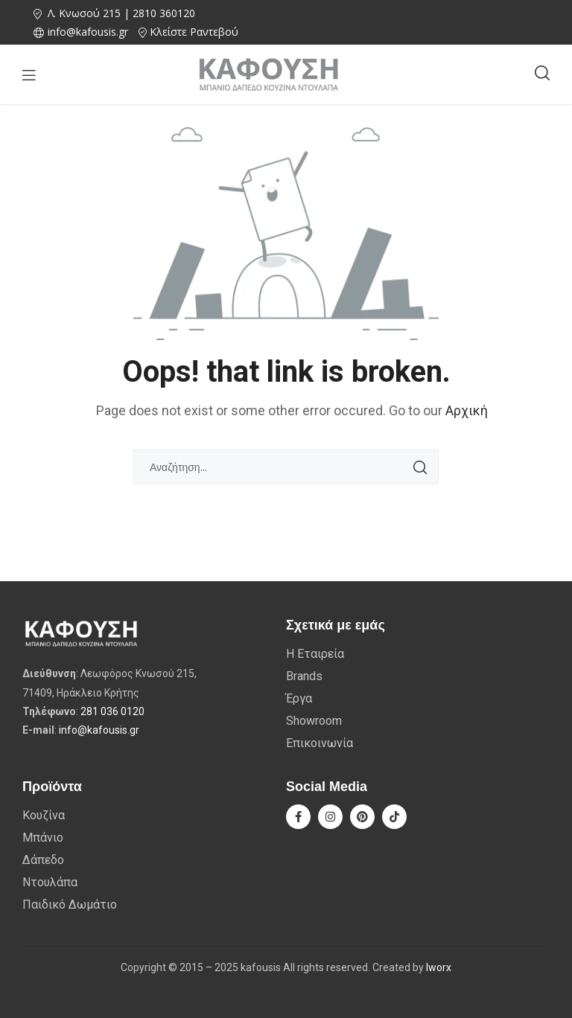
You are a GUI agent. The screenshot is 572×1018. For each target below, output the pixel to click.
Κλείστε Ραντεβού (194, 32)
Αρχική (466, 410)
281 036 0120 (112, 711)
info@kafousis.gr (99, 730)
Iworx (438, 967)
